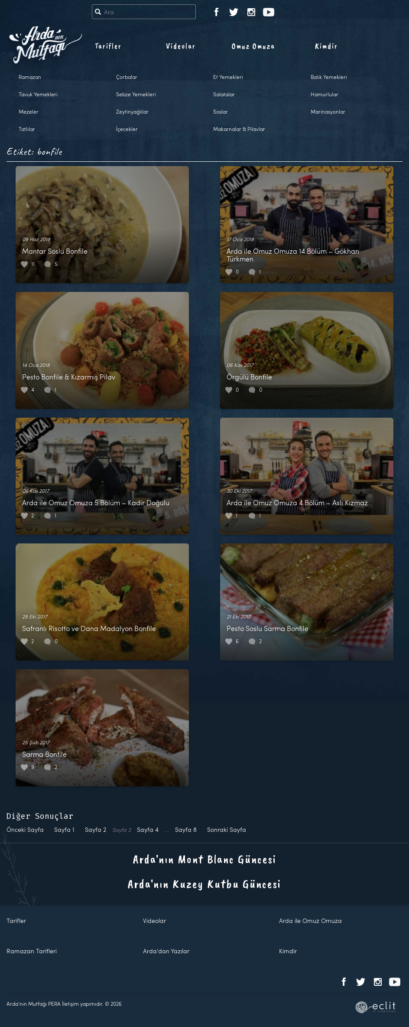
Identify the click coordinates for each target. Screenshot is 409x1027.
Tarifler (108, 46)
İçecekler (127, 128)
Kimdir (326, 46)
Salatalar (224, 94)
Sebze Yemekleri (136, 94)
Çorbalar (126, 76)
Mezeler (29, 111)
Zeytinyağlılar (132, 111)
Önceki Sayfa (25, 829)
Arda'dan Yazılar (166, 951)
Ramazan (30, 76)
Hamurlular (324, 94)
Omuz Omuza (253, 46)
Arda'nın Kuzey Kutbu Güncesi (204, 883)
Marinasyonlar (328, 111)
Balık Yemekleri (329, 76)
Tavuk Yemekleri (38, 94)
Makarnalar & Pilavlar (239, 128)
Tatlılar (27, 128)
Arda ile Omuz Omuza (310, 920)
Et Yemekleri (228, 76)
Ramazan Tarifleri (31, 951)
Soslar (220, 111)
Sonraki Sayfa (226, 829)
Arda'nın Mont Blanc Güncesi (204, 859)
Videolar (181, 46)
